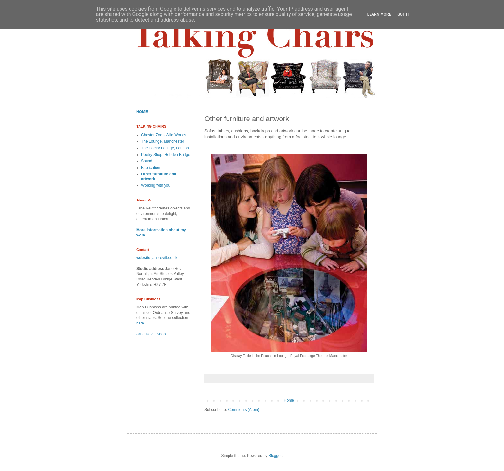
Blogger (275, 455)
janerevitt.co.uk (164, 257)
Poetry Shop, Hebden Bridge (165, 154)
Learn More (379, 14)
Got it (403, 14)
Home (289, 400)
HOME (142, 112)
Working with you (155, 185)
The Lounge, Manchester (162, 141)
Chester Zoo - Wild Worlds (163, 135)
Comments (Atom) (243, 409)
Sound (146, 161)
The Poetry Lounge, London (165, 148)
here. (140, 323)
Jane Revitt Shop (151, 334)
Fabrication (150, 167)
